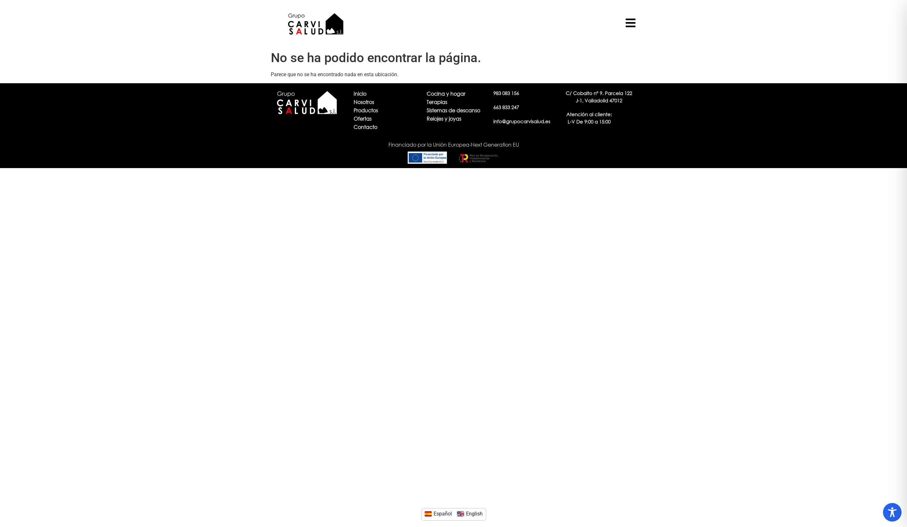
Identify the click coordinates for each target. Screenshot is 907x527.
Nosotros (364, 102)
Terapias (437, 102)
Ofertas (362, 118)
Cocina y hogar (446, 93)
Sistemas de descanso (453, 110)
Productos (366, 110)
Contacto (365, 127)
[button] (589, 118)
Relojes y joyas (444, 118)
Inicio (360, 93)
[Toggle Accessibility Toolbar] (892, 512)
